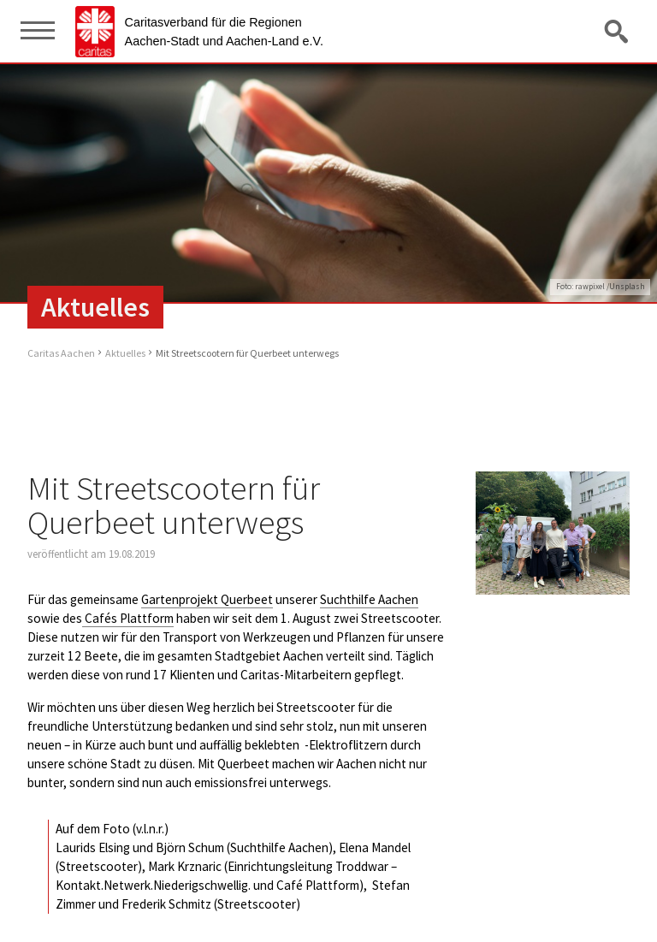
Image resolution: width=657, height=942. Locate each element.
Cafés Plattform (128, 618)
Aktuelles (125, 353)
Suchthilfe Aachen (369, 599)
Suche (618, 31)
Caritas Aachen (61, 353)
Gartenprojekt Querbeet (207, 599)
